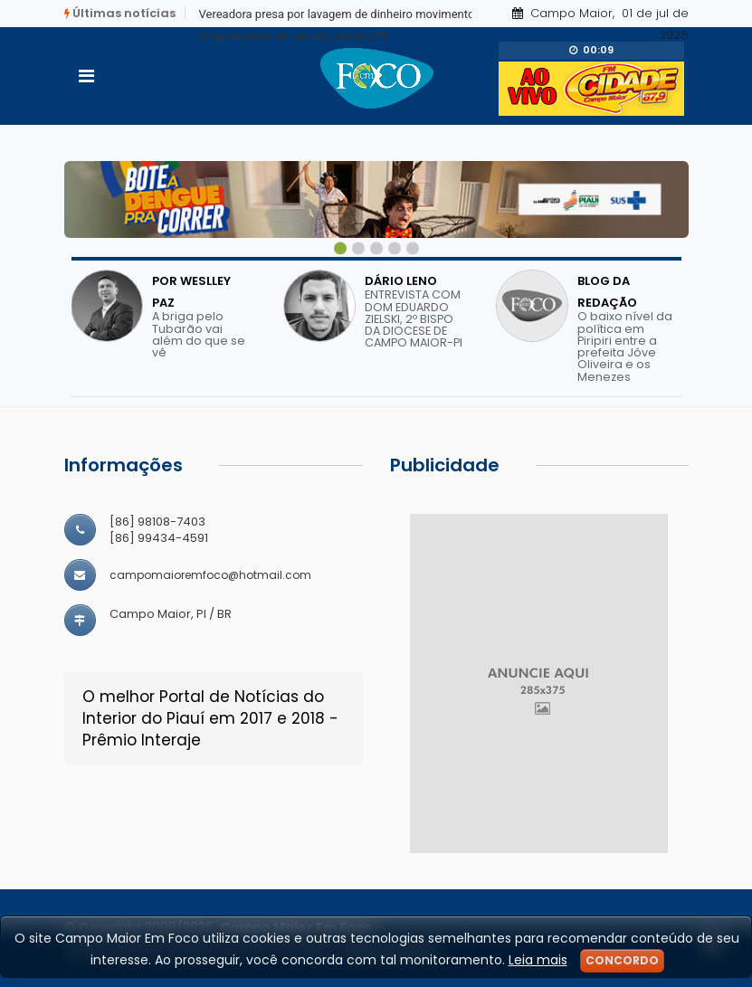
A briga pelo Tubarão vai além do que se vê (198, 334)
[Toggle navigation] (86, 76)
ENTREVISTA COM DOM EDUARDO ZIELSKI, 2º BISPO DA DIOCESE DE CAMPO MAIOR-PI (413, 318)
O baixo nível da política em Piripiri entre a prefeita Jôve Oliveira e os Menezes (624, 346)
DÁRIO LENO (401, 280)
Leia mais (538, 960)
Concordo (622, 960)
